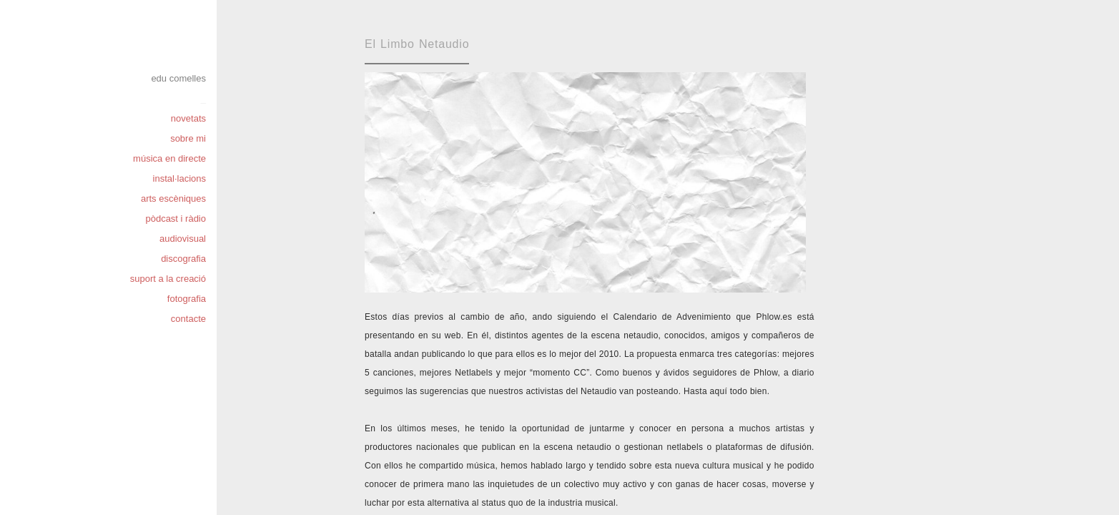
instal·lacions (179, 178)
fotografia (186, 298)
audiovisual (182, 238)
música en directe (169, 158)
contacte (188, 318)
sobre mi (188, 138)
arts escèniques (173, 198)
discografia (183, 258)
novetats (188, 118)
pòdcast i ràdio (175, 218)
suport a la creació (168, 278)
